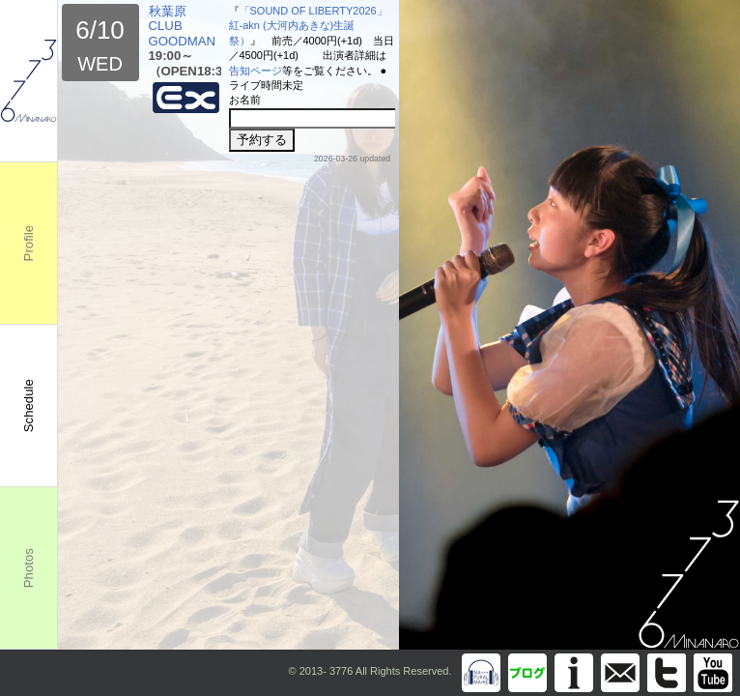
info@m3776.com (620, 672)
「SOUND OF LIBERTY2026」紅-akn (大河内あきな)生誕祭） (308, 25)
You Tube (713, 672)
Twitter (666, 672)
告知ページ (255, 70)
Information (574, 672)
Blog (527, 672)
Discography (481, 672)
